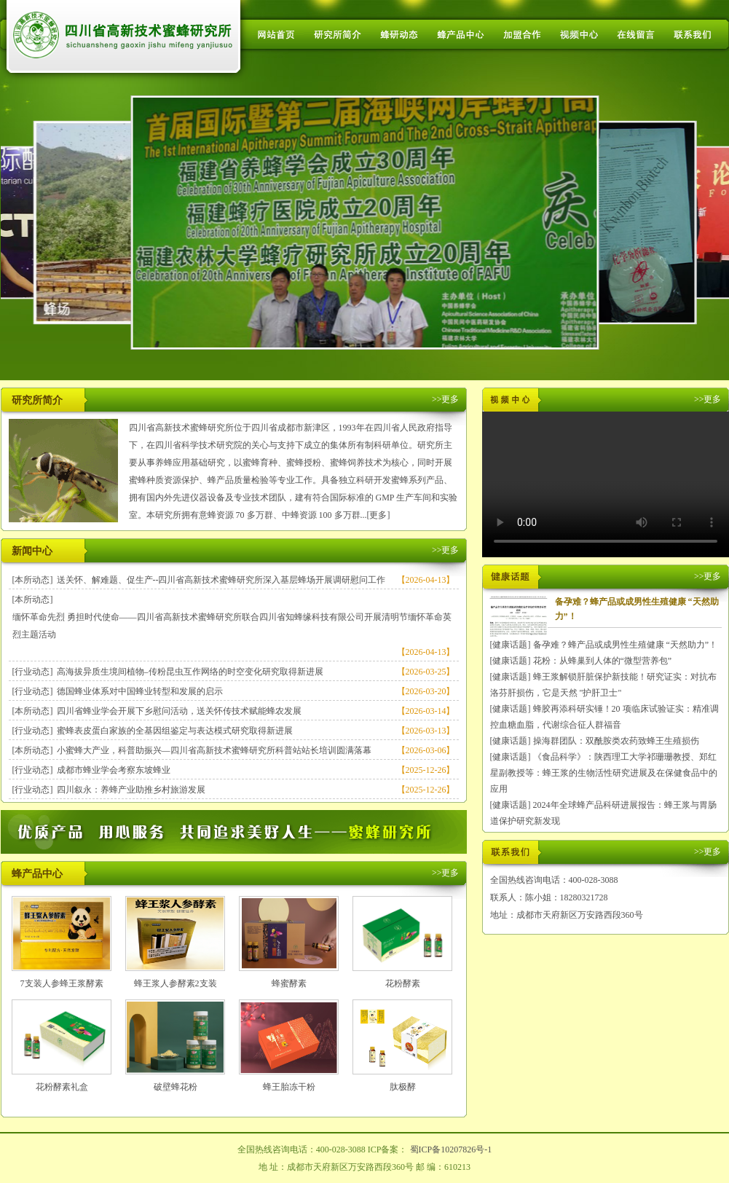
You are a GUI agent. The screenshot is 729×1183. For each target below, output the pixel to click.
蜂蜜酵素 (289, 983)
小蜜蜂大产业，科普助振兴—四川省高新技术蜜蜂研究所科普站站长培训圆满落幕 (214, 750)
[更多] (378, 515)
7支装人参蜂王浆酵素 (61, 983)
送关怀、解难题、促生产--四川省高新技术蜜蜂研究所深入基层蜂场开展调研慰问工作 (221, 580)
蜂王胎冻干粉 (289, 1087)
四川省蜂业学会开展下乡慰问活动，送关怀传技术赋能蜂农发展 (179, 711)
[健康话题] (510, 645)
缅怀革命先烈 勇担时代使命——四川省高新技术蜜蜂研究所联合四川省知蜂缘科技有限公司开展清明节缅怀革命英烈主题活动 (232, 626)
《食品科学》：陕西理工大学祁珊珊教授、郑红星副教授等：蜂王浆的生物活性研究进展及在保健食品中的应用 (603, 773)
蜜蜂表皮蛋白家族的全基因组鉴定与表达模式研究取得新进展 (175, 731)
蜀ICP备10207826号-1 (451, 1149)
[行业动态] (32, 672)
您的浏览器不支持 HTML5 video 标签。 (605, 484)
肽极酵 (403, 1087)
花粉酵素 (402, 983)
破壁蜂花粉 (175, 1087)
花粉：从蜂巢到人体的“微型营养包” (602, 661)
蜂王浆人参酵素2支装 (175, 983)
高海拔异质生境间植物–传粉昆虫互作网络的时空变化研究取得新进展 (190, 672)
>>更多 (446, 399)
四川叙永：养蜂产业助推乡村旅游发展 (131, 790)
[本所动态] (32, 580)
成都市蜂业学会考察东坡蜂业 (113, 770)
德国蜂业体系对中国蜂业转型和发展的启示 (140, 691)
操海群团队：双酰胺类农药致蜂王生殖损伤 (616, 741)
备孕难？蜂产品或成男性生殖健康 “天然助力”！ (625, 645)
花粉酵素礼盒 (62, 1087)
